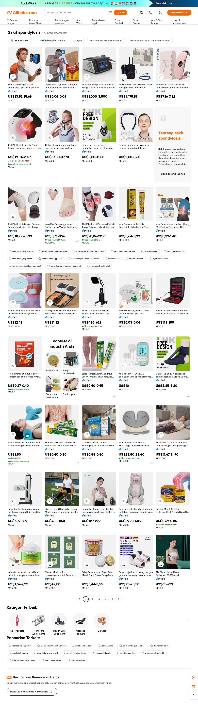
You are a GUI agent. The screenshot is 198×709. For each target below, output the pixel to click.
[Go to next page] (119, 599)
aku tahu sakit (149, 251)
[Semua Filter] (19, 40)
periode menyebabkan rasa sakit (64, 266)
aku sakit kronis (102, 653)
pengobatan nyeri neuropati (53, 251)
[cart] (151, 13)
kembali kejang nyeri (20, 645)
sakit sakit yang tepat (20, 258)
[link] (193, 677)
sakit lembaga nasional (131, 645)
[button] (110, 13)
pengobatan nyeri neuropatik (89, 251)
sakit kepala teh (126, 653)
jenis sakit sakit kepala (123, 251)
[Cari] (120, 12)
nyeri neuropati (134, 258)
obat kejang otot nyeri (46, 653)
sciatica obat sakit (82, 645)
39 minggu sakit (159, 645)
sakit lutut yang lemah (21, 251)
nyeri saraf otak (76, 660)
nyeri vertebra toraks (75, 653)
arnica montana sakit (153, 653)
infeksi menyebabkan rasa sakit (25, 266)
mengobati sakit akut (98, 266)
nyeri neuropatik (159, 258)
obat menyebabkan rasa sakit (83, 258)
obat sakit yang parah (50, 258)
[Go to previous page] (79, 599)
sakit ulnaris (106, 645)
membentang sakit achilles (51, 645)
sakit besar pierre (51, 660)
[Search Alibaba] (76, 12)
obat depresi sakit (174, 251)
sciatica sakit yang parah (22, 660)
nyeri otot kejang (18, 653)
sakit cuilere (112, 258)
